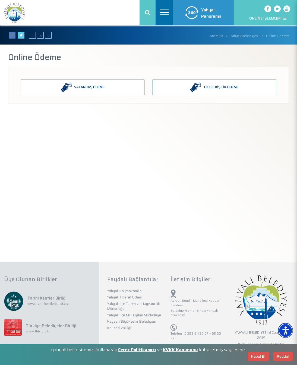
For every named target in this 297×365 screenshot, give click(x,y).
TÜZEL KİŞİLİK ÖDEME (214, 87)
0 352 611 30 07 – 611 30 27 (195, 336)
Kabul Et (258, 356)
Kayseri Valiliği (119, 328)
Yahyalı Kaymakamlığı (125, 291)
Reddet (283, 356)
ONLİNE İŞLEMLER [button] (267, 18)
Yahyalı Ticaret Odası (124, 297)
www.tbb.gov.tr (37, 331)
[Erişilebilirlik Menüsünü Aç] (285, 330)
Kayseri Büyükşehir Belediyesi (132, 321)
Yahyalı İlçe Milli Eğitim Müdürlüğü (134, 315)
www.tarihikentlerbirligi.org (48, 303)
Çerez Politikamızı (137, 349)
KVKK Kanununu (180, 349)
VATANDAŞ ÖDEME (83, 87)
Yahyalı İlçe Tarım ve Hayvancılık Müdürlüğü (133, 306)
